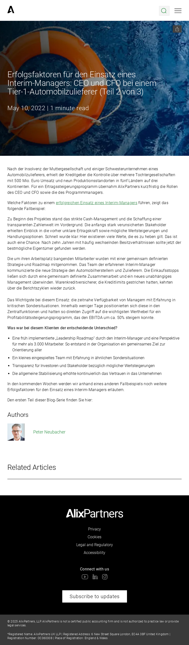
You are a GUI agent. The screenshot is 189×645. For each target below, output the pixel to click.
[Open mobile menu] (178, 11)
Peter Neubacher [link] (36, 432)
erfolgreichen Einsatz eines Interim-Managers (96, 202)
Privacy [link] (94, 529)
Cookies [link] (94, 537)
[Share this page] (177, 29)
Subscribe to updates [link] (95, 596)
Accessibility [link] (94, 552)
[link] (10, 11)
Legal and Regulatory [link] (94, 544)
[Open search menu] (164, 11)
